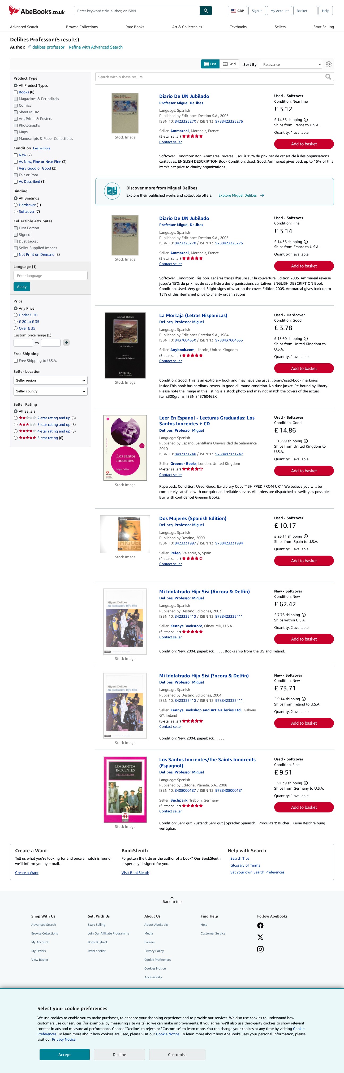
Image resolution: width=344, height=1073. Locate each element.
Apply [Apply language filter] (22, 286)
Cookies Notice (155, 969)
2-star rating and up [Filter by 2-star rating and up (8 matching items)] (47, 418)
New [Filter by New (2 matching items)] (23, 155)
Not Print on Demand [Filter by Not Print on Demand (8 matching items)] (37, 254)
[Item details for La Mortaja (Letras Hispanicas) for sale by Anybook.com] (125, 345)
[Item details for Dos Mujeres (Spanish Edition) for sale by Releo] (125, 534)
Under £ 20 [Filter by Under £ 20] (26, 315)
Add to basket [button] (304, 144)
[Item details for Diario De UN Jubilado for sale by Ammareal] (125, 113)
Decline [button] (119, 1054)
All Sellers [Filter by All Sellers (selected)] (27, 411)
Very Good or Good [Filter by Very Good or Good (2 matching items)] (35, 168)
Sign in (257, 10)
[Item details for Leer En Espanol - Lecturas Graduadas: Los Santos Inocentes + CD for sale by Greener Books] (125, 448)
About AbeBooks (156, 925)
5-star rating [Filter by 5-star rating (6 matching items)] (41, 438)
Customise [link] (177, 1054)
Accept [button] (64, 1054)
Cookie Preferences (157, 960)
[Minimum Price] (23, 343)
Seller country (27, 391)
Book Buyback (98, 942)
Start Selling (323, 26)
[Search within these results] (214, 76)
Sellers (280, 26)
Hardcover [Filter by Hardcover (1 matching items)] (27, 204)
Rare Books (135, 26)
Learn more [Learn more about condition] (41, 148)
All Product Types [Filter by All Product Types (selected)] (31, 85)
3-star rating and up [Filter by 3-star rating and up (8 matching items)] (47, 424)
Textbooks (238, 26)
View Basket (39, 960)
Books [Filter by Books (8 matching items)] (24, 91)
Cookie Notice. (168, 1034)
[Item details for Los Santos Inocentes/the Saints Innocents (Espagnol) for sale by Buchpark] (125, 790)
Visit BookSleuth (135, 873)
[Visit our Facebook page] (260, 926)
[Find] (206, 10)
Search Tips (239, 858)
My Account (279, 10)
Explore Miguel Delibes (241, 195)
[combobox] (137, 10)
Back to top (172, 901)
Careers (149, 942)
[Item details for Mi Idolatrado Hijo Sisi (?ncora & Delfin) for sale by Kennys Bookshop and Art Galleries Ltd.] (125, 706)
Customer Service (213, 933)
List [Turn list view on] (210, 64)
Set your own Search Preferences (257, 872)
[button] (328, 77)
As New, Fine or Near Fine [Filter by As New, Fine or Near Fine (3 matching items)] (40, 161)
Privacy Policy (154, 951)
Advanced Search (24, 26)
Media (148, 933)
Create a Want (26, 873)
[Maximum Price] (51, 343)
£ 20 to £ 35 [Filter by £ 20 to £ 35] (27, 321)
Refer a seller (96, 951)
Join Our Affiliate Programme (108, 933)
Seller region (26, 380)
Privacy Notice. (64, 1039)
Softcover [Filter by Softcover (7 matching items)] (27, 211)
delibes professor (48, 47)
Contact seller (170, 142)
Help (325, 10)
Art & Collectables (187, 26)
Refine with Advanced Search (96, 47)
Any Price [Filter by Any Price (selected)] (24, 308)
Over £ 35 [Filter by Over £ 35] (25, 328)
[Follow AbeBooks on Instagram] (260, 949)
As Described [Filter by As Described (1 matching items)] (29, 181)
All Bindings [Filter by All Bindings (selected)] (27, 198)
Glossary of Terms (245, 865)
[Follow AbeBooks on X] (260, 938)
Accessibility (153, 977)
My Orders (38, 951)
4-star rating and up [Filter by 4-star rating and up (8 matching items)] (47, 431)
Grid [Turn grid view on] (229, 64)
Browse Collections (82, 26)
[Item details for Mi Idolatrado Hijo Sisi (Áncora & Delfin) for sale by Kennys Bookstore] (125, 622)
